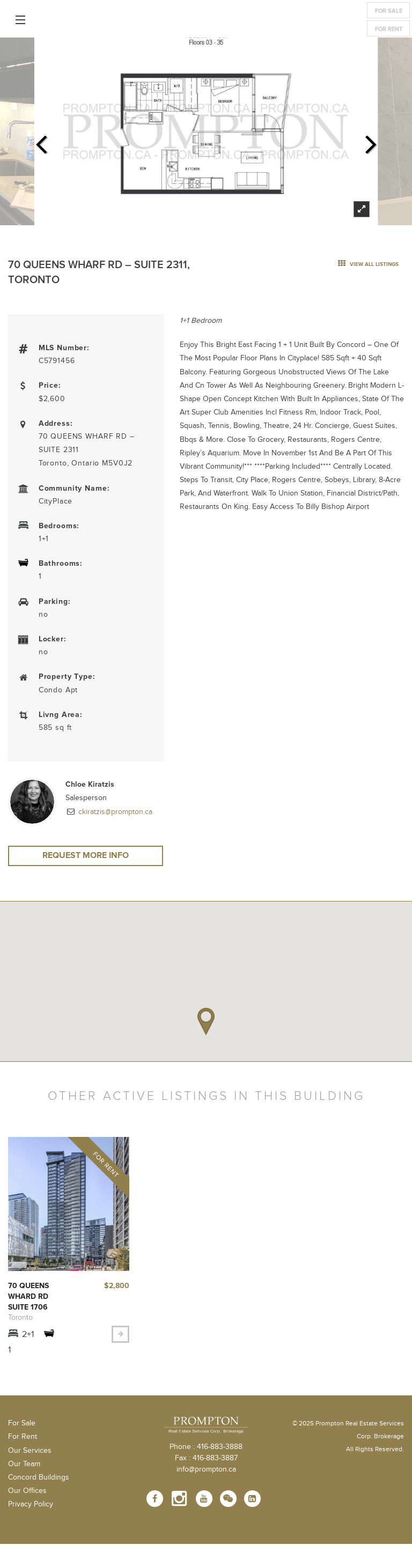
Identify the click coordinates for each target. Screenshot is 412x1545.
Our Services (30, 1451)
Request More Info (86, 856)
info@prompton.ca (206, 1470)
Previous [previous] (41, 141)
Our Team (24, 1465)
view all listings (368, 264)
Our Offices (27, 1492)
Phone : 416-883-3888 (206, 1448)
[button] (206, 1023)
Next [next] (371, 141)
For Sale (388, 11)
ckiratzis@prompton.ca (114, 812)
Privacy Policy (30, 1505)
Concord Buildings (38, 1478)
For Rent (388, 29)
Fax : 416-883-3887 (206, 1459)
